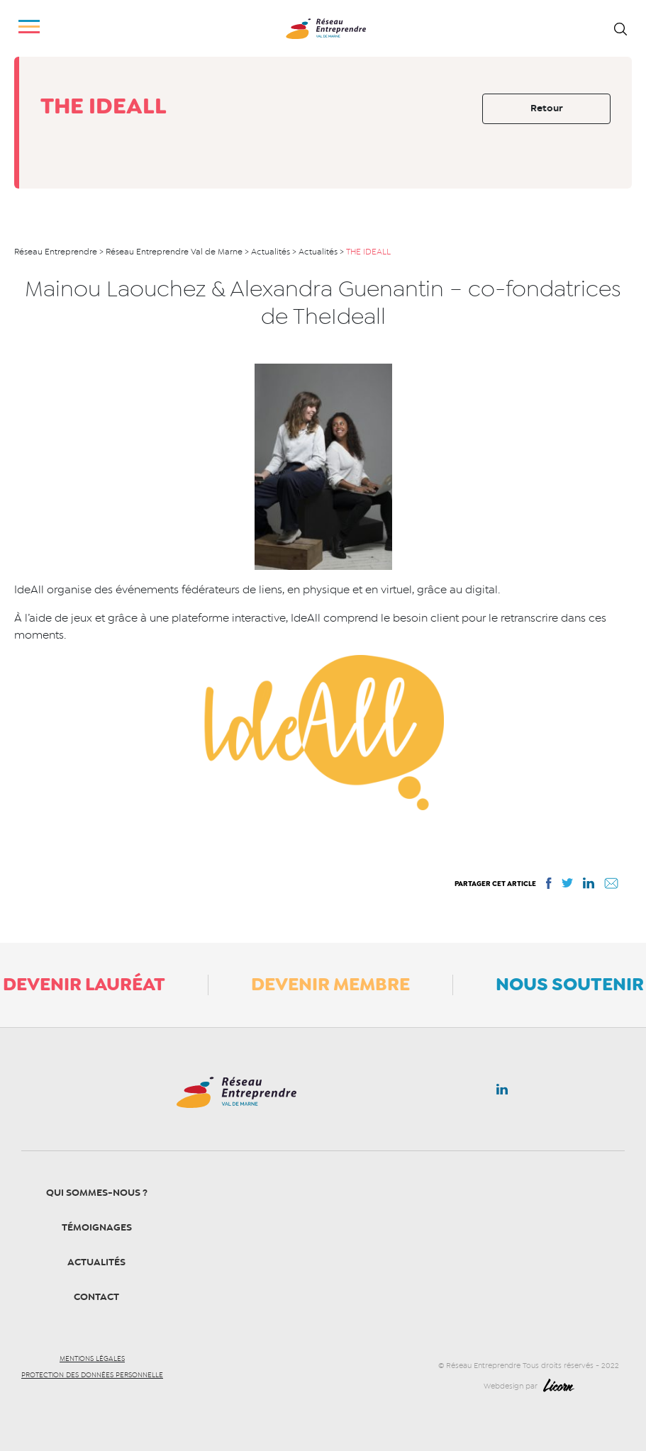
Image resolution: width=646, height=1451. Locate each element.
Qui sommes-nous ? (96, 1193)
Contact (96, 1297)
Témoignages (97, 1227)
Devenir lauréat (84, 984)
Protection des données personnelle (92, 1375)
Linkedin (502, 1092)
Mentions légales (92, 1359)
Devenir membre (330, 984)
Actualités (96, 1262)
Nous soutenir (570, 984)
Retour (546, 108)
